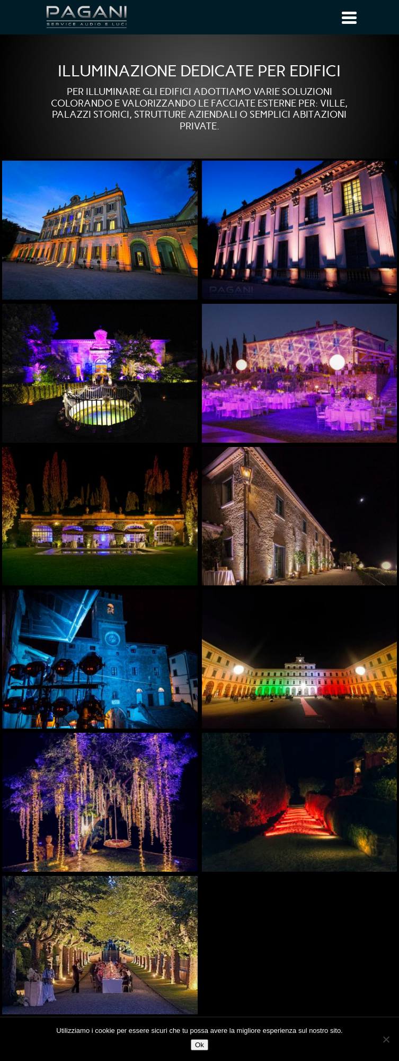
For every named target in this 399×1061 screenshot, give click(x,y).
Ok (199, 1045)
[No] (385, 1039)
